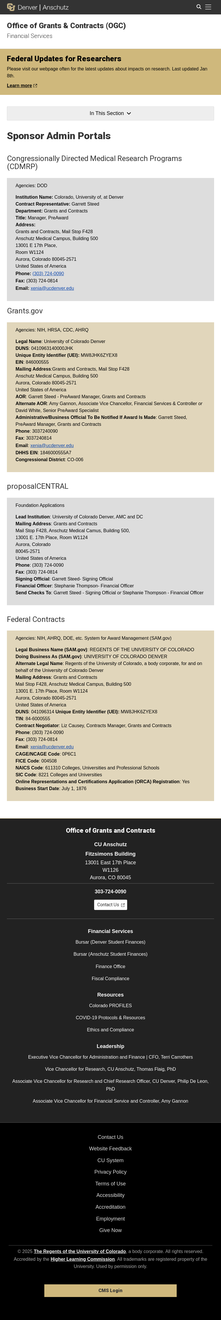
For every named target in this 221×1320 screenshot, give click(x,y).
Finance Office (110, 966)
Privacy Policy (110, 1172)
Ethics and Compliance (110, 1029)
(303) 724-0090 (48, 273)
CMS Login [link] (110, 1290)
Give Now (110, 1230)
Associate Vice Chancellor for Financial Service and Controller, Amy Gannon (110, 1101)
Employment (110, 1219)
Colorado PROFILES (110, 1005)
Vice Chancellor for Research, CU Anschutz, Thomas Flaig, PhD (110, 1069)
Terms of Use (110, 1184)
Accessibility (110, 1195)
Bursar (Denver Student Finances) (111, 942)
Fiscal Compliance (110, 978)
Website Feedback (110, 1149)
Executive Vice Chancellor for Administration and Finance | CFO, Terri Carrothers (110, 1057)
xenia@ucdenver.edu (52, 288)
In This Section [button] (110, 113)
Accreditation (110, 1207)
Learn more (22, 85)
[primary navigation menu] (208, 7)
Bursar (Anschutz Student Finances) (110, 954)
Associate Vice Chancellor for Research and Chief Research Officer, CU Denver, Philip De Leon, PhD (110, 1085)
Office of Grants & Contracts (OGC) (66, 25)
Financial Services (29, 35)
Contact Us (110, 1137)
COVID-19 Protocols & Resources (110, 1017)
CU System (110, 1160)
